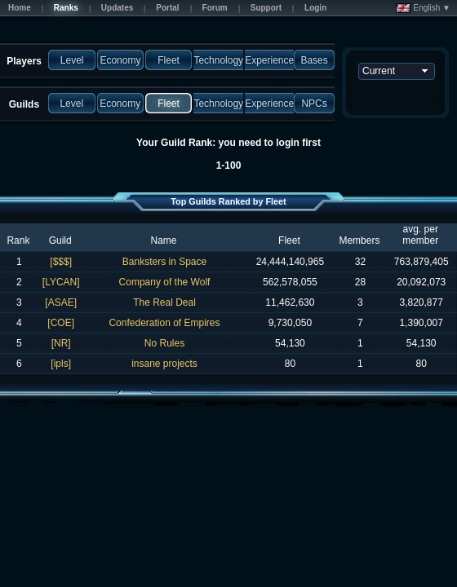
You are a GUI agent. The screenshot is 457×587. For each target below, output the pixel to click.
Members (359, 240)
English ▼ (423, 8)
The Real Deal (164, 302)
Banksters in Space (164, 261)
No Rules (164, 343)
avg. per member (420, 234)
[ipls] (61, 363)
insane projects (164, 363)
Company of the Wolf (165, 282)
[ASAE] (61, 302)
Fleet (289, 240)
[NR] (61, 343)
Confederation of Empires (164, 323)
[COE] (60, 323)
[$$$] (61, 261)
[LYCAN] (61, 282)
